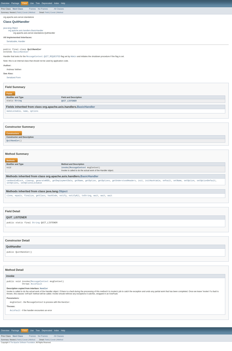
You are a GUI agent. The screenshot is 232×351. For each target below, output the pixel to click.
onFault (167, 183)
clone (10, 198)
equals (18, 198)
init (140, 183)
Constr (25, 12)
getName (79, 183)
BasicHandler (21, 52)
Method (32, 12)
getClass (40, 198)
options (34, 112)
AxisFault (36, 288)
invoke (64, 169)
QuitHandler (12, 142)
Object (63, 194)
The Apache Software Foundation (22, 348)
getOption (90, 183)
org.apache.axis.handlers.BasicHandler (25, 30)
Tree (38, 3)
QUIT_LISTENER (68, 102)
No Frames (43, 9)
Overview (5, 3)
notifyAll (74, 198)
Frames (32, 9)
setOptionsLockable (31, 185)
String (18, 102)
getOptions (104, 183)
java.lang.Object (10, 28)
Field (19, 12)
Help (63, 3)
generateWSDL (43, 183)
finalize (29, 198)
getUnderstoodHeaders (124, 183)
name (25, 112)
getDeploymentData (62, 183)
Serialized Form (14, 79)
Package (15, 3)
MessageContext (78, 169)
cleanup (29, 183)
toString (86, 198)
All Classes (59, 9)
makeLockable (14, 112)
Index (56, 3)
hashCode (52, 198)
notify (63, 198)
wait (95, 198)
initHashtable (152, 183)
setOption (189, 183)
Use (32, 3)
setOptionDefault (206, 183)
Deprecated (47, 3)
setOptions (12, 185)
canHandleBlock (15, 183)
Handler (21, 41)
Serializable (12, 41)
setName (177, 183)
